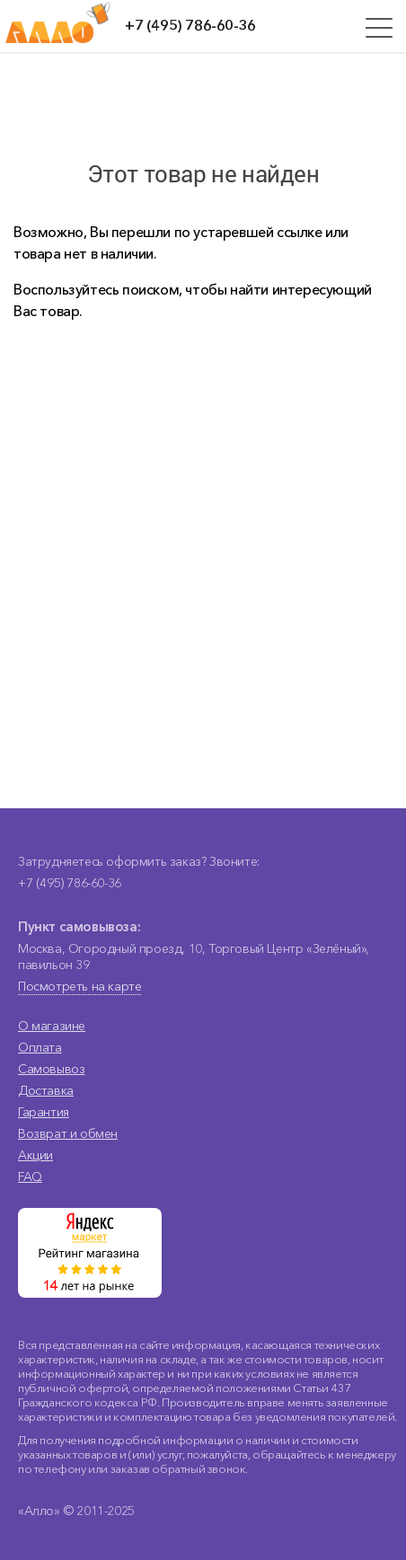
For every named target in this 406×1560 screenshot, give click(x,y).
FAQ (30, 1176)
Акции (35, 1155)
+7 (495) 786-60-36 (190, 26)
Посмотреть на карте (79, 986)
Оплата (40, 1047)
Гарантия (43, 1112)
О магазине (51, 1026)
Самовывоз (51, 1069)
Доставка (46, 1090)
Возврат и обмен (68, 1133)
